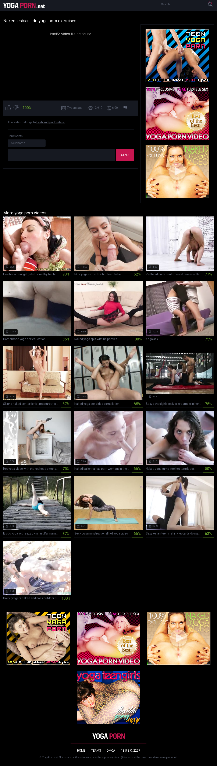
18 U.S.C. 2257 (130, 750)
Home (81, 750)
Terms (96, 750)
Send (125, 155)
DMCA (111, 750)
